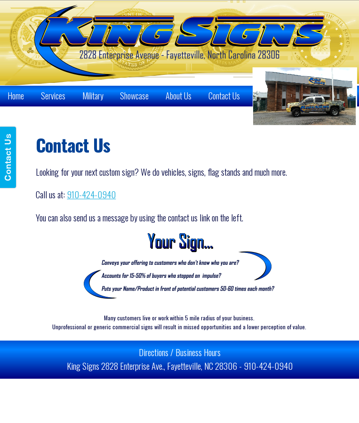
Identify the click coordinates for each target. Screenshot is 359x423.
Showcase (134, 95)
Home (16, 95)
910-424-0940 (91, 194)
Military (93, 95)
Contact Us (224, 95)
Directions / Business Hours (180, 351)
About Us (178, 95)
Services (53, 95)
